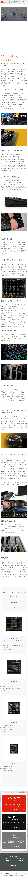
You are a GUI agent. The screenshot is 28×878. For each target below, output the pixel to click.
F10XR (14, 722)
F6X (14, 763)
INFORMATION (14, 856)
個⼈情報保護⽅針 (5, 873)
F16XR (14, 638)
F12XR (14, 681)
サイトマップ (24, 873)
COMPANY (20, 860)
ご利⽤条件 (15, 873)
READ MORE (17, 809)
